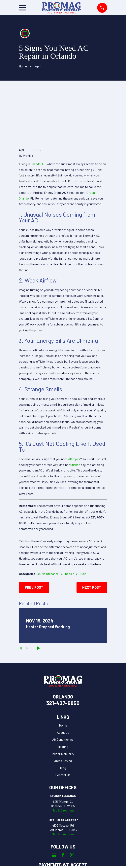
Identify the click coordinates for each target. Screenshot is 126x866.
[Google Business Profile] (54, 810)
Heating (63, 702)
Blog (63, 723)
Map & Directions (63, 766)
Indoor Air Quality (63, 709)
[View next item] (39, 603)
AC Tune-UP (83, 529)
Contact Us (62, 730)
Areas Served (63, 716)
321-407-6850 (62, 658)
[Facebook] (63, 810)
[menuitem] (44, 860)
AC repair (74, 414)
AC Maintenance (48, 529)
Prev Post (34, 543)
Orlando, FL (38, 119)
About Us (63, 688)
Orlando (75, 420)
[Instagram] (72, 810)
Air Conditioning (63, 695)
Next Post (91, 543)
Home (63, 681)
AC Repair (67, 529)
